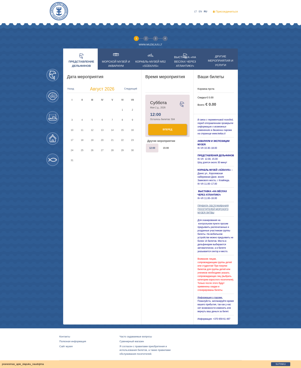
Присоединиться (227, 11)
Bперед (167, 129)
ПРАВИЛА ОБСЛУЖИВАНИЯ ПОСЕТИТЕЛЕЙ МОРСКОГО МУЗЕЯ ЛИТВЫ (213, 209)
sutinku (280, 364)
